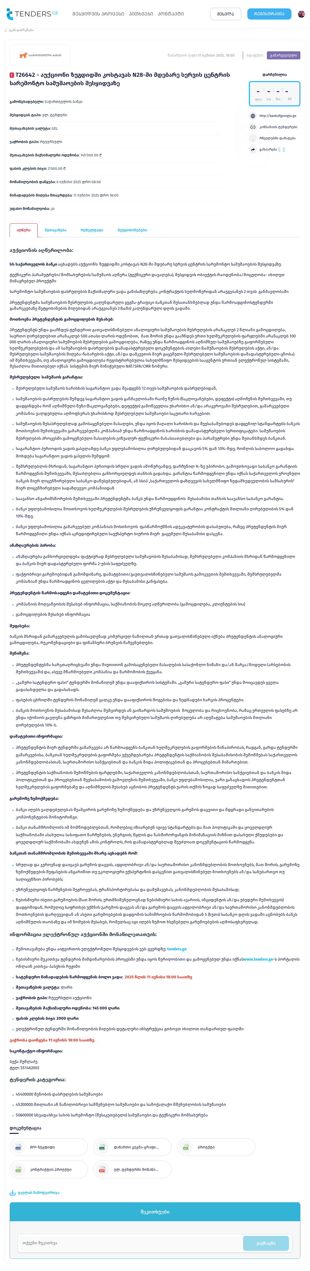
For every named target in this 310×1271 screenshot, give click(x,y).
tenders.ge (176, 949)
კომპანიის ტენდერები (273, 127)
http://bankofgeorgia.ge (272, 116)
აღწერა (23, 230)
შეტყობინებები (132, 230)
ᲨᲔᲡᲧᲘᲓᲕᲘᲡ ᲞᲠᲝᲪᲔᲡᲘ (98, 13)
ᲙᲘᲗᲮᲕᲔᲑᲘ (141, 13)
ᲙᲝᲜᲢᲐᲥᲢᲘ (171, 13)
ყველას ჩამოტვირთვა (34, 1192)
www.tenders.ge (258, 959)
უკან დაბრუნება (19, 30)
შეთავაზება (55, 230)
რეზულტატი (92, 230)
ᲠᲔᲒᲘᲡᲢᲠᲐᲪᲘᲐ (269, 14)
